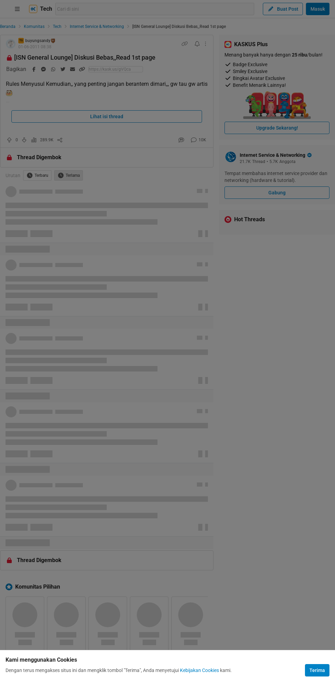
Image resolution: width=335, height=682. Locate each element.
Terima (317, 670)
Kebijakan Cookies (199, 670)
